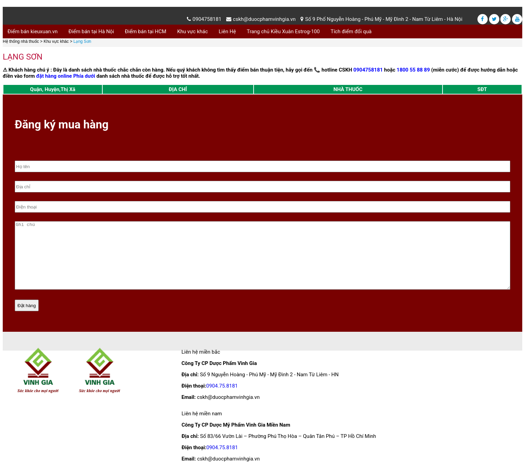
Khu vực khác (192, 31)
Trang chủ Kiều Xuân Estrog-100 (283, 31)
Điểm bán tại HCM (145, 31)
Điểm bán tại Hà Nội (91, 31)
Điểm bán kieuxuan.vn (32, 31)
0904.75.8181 (222, 386)
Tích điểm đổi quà (351, 31)
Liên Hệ (227, 31)
